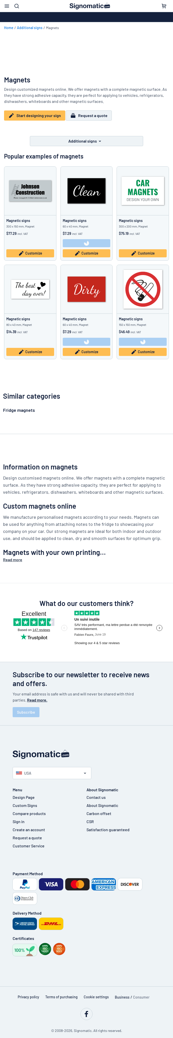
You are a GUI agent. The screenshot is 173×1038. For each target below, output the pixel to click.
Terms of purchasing (61, 993)
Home (8, 28)
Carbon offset (99, 810)
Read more (12, 556)
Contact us (96, 794)
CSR (90, 818)
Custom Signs (25, 802)
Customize (30, 250)
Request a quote (91, 115)
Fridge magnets (19, 407)
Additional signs (29, 28)
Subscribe (26, 708)
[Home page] (86, 751)
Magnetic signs (18, 217)
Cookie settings (96, 993)
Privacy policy (28, 993)
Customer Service (29, 842)
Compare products (29, 810)
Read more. (37, 696)
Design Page (24, 794)
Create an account (29, 826)
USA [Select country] (23, 769)
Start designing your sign (34, 115)
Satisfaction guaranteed (108, 826)
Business (122, 994)
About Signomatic (102, 802)
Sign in (19, 818)
